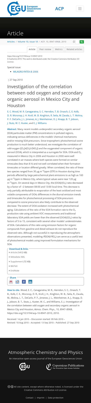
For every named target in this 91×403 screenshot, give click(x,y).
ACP (59, 8)
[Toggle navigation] (80, 8)
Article (32, 49)
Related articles (74, 49)
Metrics (59, 49)
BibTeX (14, 266)
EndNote (15, 270)
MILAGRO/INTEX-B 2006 (25, 71)
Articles (11, 41)
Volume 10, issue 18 (28, 41)
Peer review (45, 49)
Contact (29, 397)
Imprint (40, 397)
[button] (74, 41)
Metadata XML (18, 256)
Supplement (17, 261)
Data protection (55, 397)
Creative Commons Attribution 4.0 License (45, 390)
